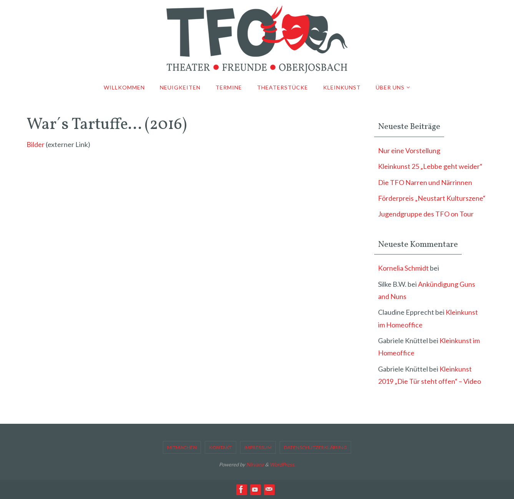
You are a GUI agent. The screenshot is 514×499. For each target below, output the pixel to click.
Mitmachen (182, 447)
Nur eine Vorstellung (409, 150)
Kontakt (220, 447)
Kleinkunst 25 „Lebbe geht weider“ (430, 166)
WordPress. (282, 464)
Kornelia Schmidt (403, 268)
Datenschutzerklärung (315, 447)
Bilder (36, 144)
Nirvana (255, 464)
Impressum (258, 447)
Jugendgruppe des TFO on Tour (426, 214)
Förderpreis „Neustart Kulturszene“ (432, 198)
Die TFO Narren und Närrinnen (425, 182)
